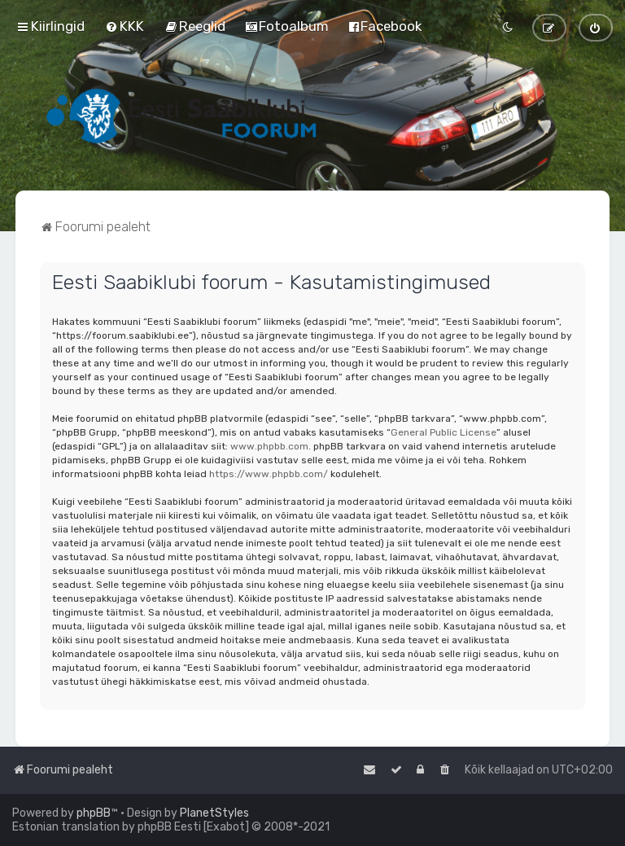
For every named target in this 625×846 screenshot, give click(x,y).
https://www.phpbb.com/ (268, 474)
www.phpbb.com (269, 446)
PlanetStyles (214, 813)
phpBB (93, 813)
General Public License (443, 432)
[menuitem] (124, 26)
